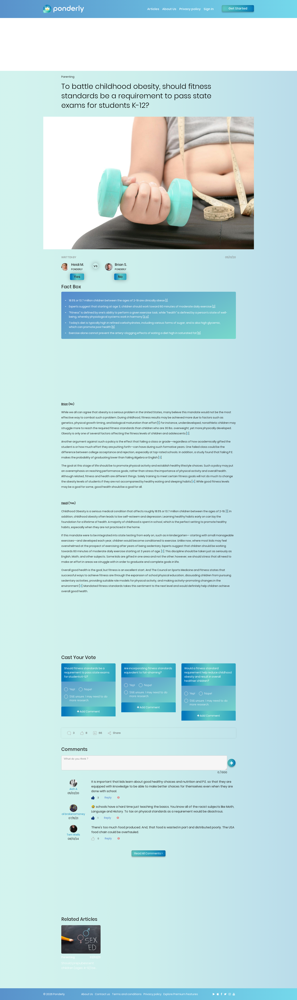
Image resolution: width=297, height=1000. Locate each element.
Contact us (102, 994)
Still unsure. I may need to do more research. (88, 698)
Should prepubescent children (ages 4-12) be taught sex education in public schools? (79, 965)
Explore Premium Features (180, 994)
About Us (169, 9)
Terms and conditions (127, 994)
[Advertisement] (148, 44)
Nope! (88, 689)
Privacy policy (190, 9)
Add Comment (88, 711)
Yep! (72, 689)
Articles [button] (153, 9)
